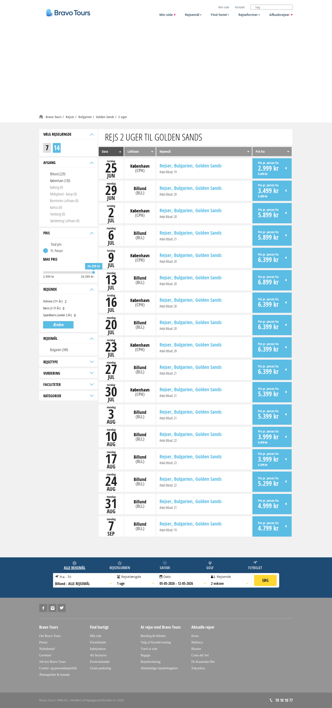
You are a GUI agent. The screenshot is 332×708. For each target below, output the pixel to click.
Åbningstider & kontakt (54, 674)
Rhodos (196, 649)
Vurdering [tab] (68, 373)
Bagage (145, 655)
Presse (43, 642)
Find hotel (220, 14)
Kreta (195, 636)
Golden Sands (105, 116)
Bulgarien (85, 116)
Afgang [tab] (68, 162)
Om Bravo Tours (50, 636)
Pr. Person (57, 250)
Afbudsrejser (281, 14)
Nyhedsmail (47, 649)
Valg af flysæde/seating (156, 642)
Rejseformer (249, 14)
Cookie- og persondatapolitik (58, 668)
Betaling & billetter (153, 636)
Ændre (58, 325)
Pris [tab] (68, 233)
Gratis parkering (100, 668)
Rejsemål (193, 14)
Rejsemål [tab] (68, 338)
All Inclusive (98, 655)
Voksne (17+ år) (53, 301)
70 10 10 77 (284, 700)
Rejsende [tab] (68, 289)
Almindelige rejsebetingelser (159, 668)
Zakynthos (198, 668)
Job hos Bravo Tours (52, 661)
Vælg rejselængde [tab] (68, 134)
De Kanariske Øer (203, 661)
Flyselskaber (98, 642)
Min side (167, 14)
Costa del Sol (200, 655)
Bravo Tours (54, 116)
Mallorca (197, 642)
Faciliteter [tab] (68, 384)
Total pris (56, 244)
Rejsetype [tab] (68, 361)
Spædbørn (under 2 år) (57, 315)
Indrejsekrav (98, 649)
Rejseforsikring (150, 661)
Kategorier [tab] (68, 395)
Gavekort (45, 655)
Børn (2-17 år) (52, 308)
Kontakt (240, 7)
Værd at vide (149, 649)
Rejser (70, 116)
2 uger (122, 116)
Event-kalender (100, 661)
